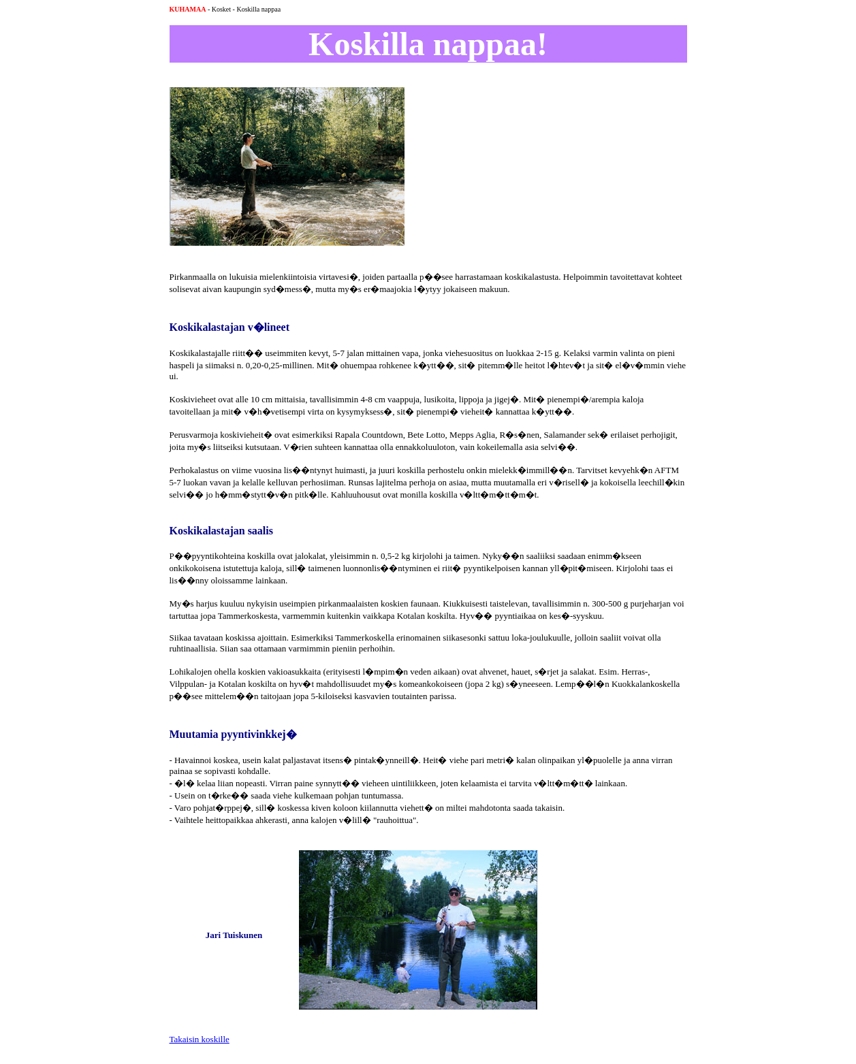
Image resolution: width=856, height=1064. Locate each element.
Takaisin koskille (199, 1039)
